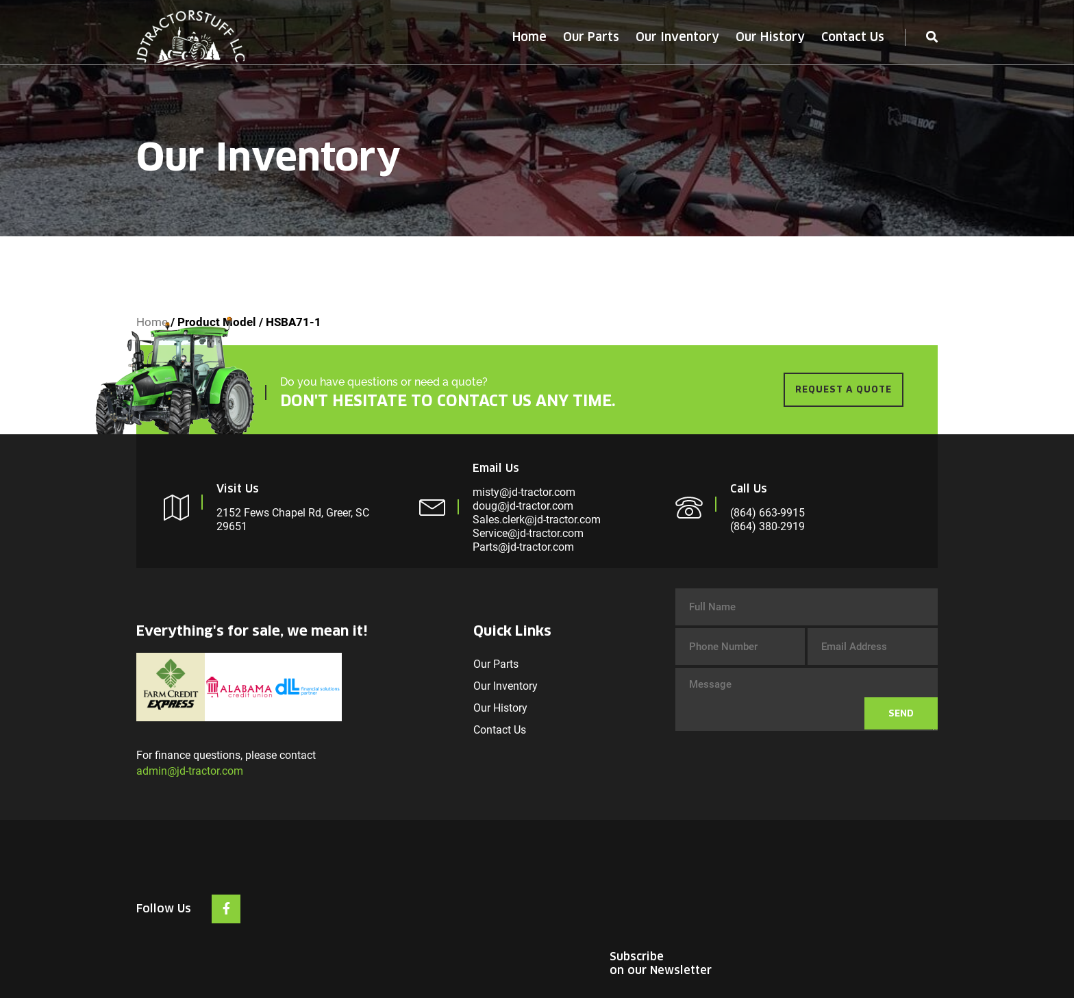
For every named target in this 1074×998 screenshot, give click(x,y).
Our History (770, 37)
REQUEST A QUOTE (843, 389)
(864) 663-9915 (767, 512)
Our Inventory (677, 37)
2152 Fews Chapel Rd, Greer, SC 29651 (292, 519)
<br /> (835, 891)
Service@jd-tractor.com (528, 533)
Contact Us (852, 37)
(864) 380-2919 (767, 526)
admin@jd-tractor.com (189, 770)
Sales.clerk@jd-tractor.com (537, 519)
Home (529, 37)
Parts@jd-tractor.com (523, 546)
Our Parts (591, 37)
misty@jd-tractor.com (524, 492)
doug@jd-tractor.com (523, 505)
